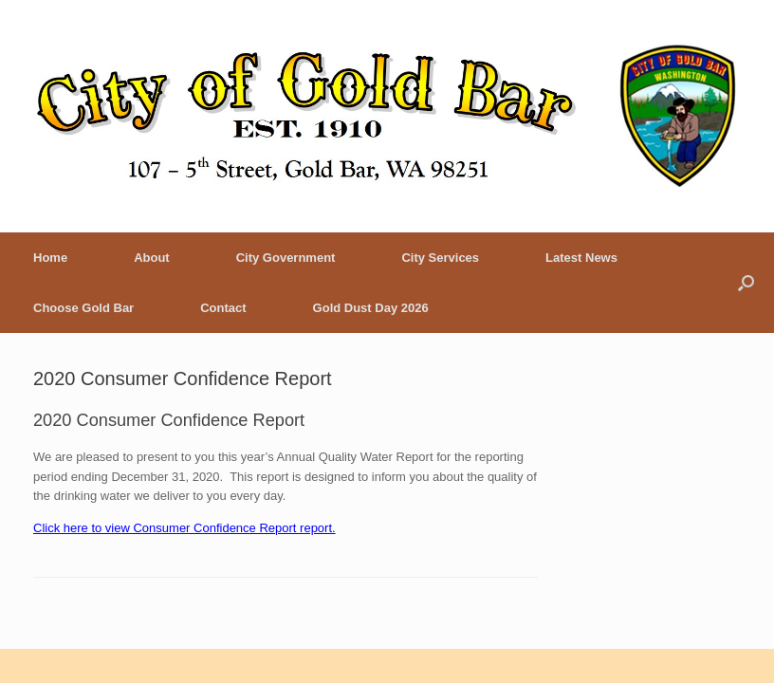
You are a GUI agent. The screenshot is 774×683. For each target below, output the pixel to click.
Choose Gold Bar (83, 308)
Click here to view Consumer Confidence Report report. (184, 528)
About (152, 257)
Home (50, 257)
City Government (286, 257)
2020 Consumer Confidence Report (182, 378)
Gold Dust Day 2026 (371, 308)
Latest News (581, 257)
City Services (440, 257)
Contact (223, 308)
